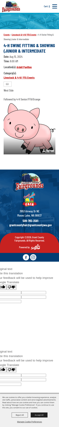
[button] (29, 128)
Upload (50, 150)
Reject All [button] (20, 415)
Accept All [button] (39, 415)
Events (7, 34)
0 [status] (49, 6)
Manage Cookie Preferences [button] (29, 421)
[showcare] (30, 181)
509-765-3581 (30, 221)
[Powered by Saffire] (35, 247)
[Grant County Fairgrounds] (11, 6)
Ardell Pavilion (24, 67)
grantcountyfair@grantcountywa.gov (30, 225)
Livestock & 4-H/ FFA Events (24, 34)
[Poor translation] (11, 287)
